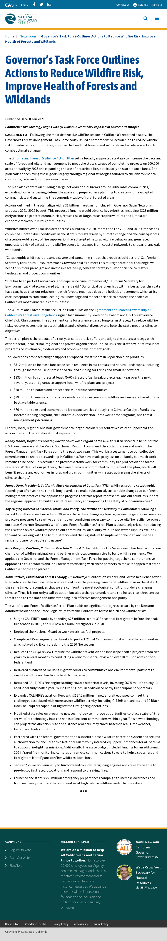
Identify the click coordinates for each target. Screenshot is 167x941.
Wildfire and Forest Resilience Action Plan (43, 158)
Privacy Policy (60, 924)
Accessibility (81, 924)
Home (9, 36)
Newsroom (28, 36)
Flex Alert (16, 865)
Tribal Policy (101, 924)
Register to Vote (20, 850)
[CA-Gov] (9, 5)
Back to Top (12, 924)
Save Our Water (20, 857)
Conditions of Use (35, 924)
